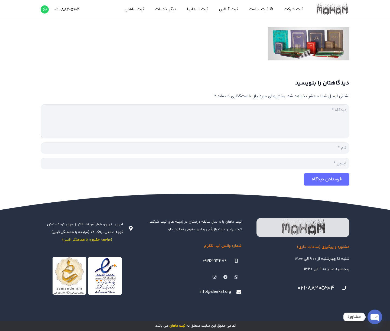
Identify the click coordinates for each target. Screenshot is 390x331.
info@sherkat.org (215, 292)
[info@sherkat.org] (236, 292)
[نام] (195, 148)
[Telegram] (225, 277)
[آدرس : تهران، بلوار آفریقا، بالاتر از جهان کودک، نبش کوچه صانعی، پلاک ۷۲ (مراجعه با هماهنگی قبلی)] (128, 228)
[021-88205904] (342, 288)
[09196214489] (234, 261)
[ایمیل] (195, 163)
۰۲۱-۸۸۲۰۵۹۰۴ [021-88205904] (315, 288)
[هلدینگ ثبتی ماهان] (331, 9)
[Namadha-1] (87, 276)
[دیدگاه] (195, 121)
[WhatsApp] (45, 9)
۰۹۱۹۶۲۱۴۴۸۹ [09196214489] (214, 261)
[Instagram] (214, 277)
